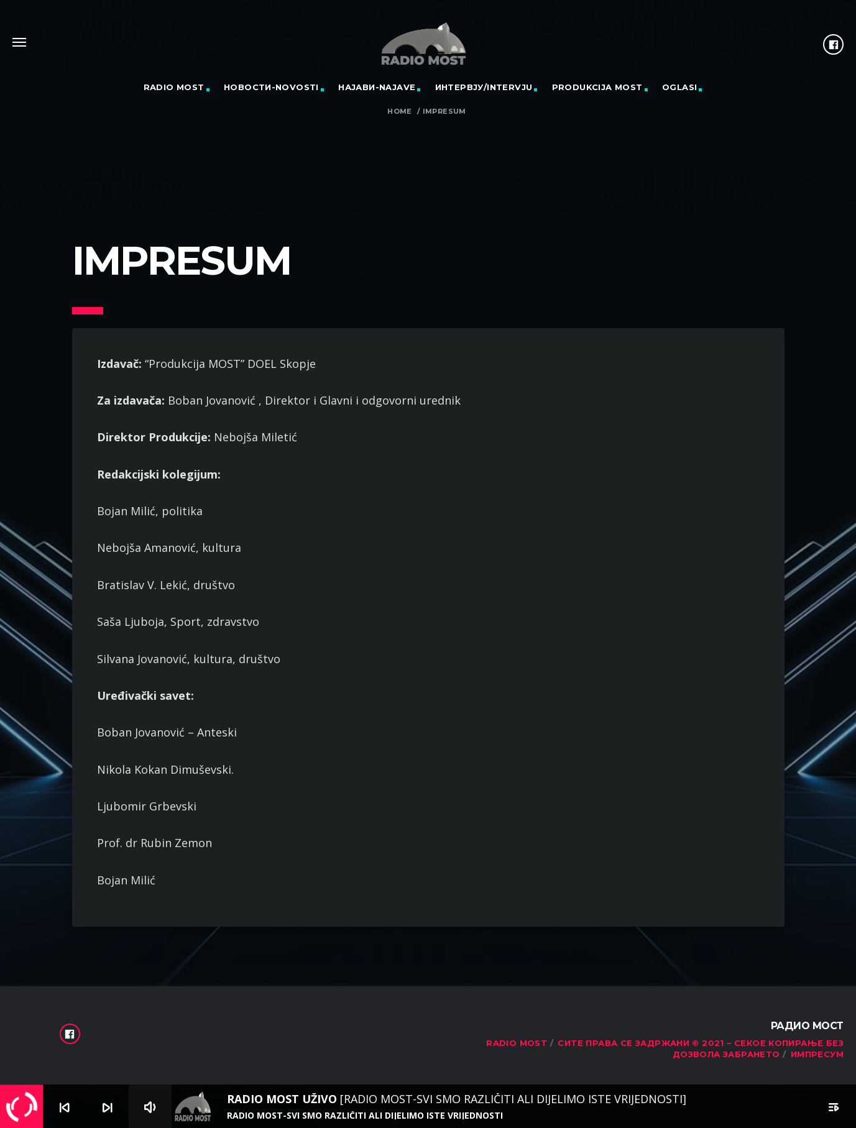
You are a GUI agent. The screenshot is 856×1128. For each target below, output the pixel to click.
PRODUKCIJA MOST (597, 87)
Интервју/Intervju (484, 87)
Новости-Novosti (271, 87)
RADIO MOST (174, 87)
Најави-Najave (376, 87)
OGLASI (679, 87)
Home (399, 111)
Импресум (817, 1054)
